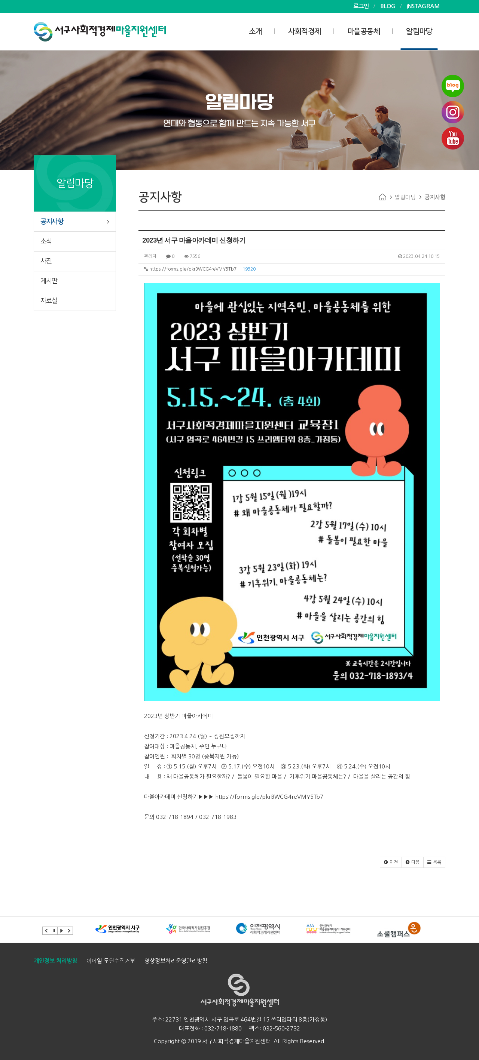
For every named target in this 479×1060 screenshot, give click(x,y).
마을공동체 (363, 31)
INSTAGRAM (423, 6)
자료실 (49, 301)
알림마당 (419, 31)
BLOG (388, 6)
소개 (255, 31)
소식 (46, 241)
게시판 (49, 281)
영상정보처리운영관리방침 (175, 961)
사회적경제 (304, 31)
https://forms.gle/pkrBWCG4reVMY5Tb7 (200, 269)
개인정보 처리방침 (55, 961)
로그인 (361, 6)
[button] (391, 862)
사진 (46, 261)
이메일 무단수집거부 (110, 961)
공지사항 (51, 221)
